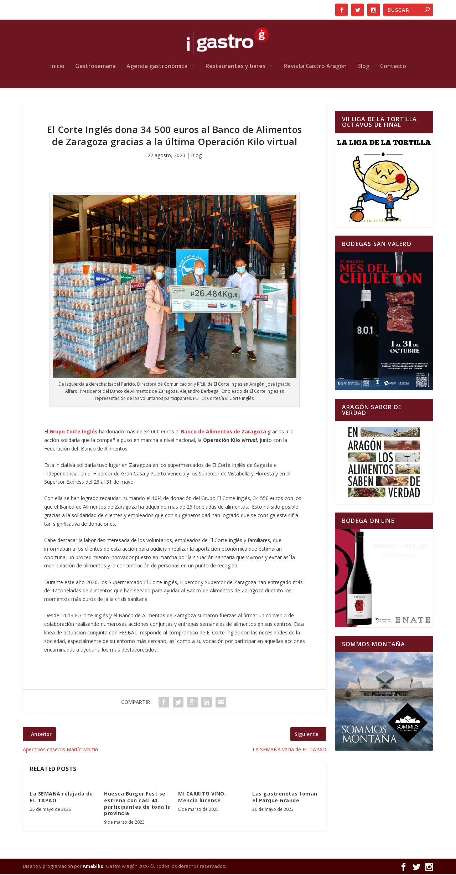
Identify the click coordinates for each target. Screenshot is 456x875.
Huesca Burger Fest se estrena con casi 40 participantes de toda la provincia (137, 804)
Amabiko (93, 867)
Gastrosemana (95, 67)
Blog (363, 67)
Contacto (393, 67)
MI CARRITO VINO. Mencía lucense (202, 797)
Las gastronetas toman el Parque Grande (284, 797)
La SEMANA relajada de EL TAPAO (61, 797)
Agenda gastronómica (156, 67)
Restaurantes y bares (235, 67)
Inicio (57, 67)
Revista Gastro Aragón (315, 67)
